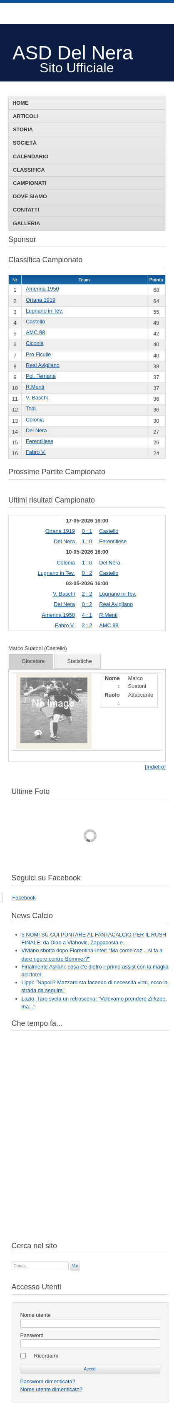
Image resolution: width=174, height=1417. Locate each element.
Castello (35, 321)
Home (20, 103)
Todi (30, 408)
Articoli (25, 116)
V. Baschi (37, 397)
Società (25, 143)
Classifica (29, 170)
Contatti (26, 210)
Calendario (30, 156)
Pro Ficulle (38, 354)
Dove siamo (30, 196)
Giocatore (33, 661)
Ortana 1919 (40, 300)
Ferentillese (39, 441)
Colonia (35, 419)
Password (32, 1335)
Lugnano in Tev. (44, 311)
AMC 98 (35, 332)
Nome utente (35, 1315)
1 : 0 (87, 541)
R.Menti (35, 387)
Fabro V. (36, 452)
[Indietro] (155, 767)
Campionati (29, 183)
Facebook (24, 898)
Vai (75, 1266)
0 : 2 (87, 573)
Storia (23, 129)
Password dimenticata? (47, 1381)
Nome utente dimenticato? (51, 1389)
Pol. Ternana (41, 376)
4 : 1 (87, 615)
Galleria (26, 223)
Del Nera (36, 430)
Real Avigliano (43, 365)
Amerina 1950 (42, 289)
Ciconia (35, 343)
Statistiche (79, 661)
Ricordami (46, 1356)
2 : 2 (87, 594)
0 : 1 (87, 531)
